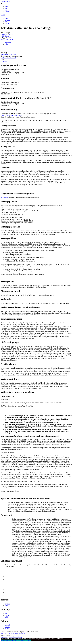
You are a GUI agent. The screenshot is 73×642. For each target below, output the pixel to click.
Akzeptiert (4, 640)
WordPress (4, 61)
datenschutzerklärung (15, 637)
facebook (7, 625)
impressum (4, 637)
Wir (6, 10)
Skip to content (5, 1)
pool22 (3, 15)
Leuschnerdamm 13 (7, 34)
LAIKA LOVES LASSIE (8, 58)
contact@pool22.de (7, 39)
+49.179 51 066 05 (6, 633)
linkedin (7, 627)
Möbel (7, 6)
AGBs (6, 44)
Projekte (7, 8)
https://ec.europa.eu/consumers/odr (11, 115)
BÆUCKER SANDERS (8, 54)
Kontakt (7, 11)
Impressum (8, 43)
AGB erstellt (4, 197)
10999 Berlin (5, 36)
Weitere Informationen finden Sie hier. (19, 640)
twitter (7, 628)
